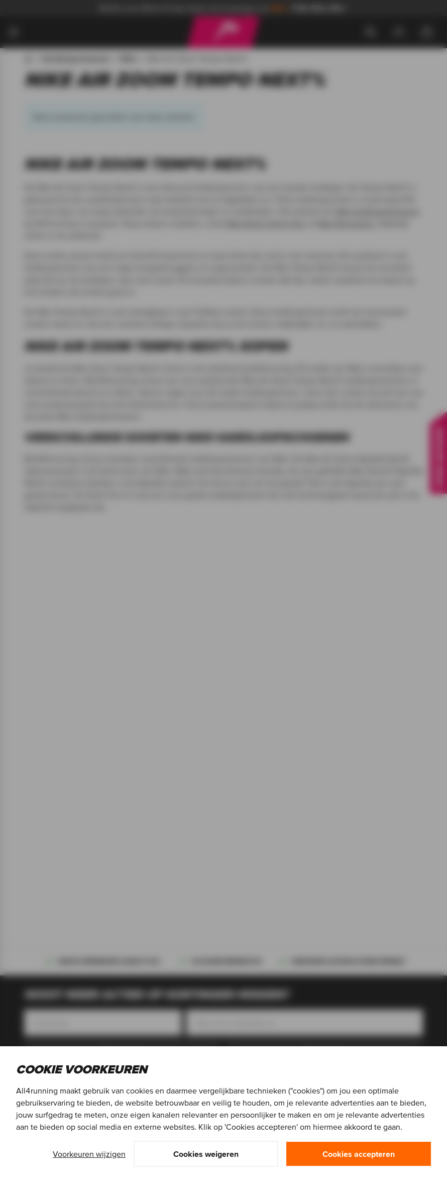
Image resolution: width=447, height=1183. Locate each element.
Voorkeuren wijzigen (89, 1153)
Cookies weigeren (206, 1153)
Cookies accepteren (358, 1153)
